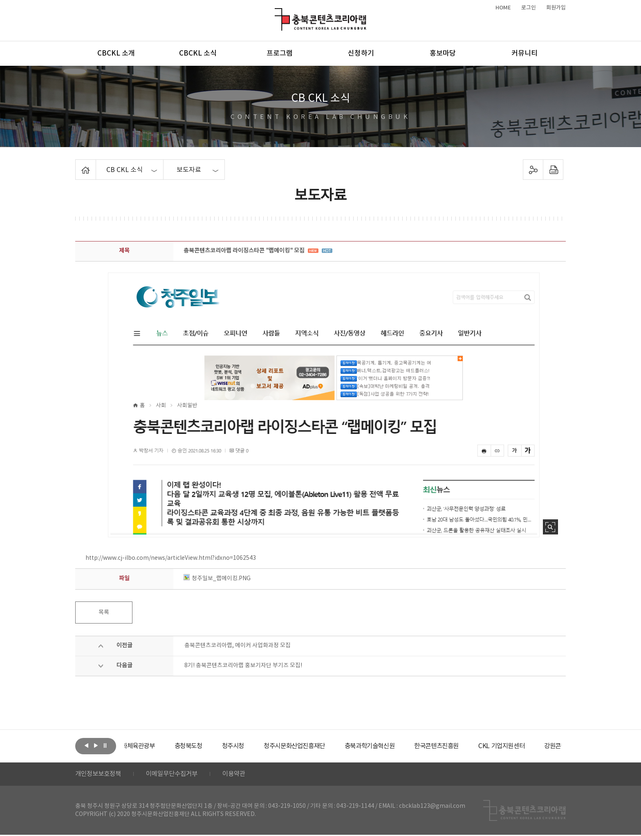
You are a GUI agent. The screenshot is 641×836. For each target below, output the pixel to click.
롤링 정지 (105, 745)
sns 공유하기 (533, 169)
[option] (155, 746)
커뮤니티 (524, 53)
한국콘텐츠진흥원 (471, 746)
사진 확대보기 (550, 527)
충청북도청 (210, 746)
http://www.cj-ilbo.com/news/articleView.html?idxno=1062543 (170, 558)
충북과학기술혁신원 (400, 746)
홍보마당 (443, 53)
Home (77, 164)
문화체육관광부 (155, 746)
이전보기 (86, 745)
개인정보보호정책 (99, 774)
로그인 (528, 7)
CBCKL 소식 (198, 53)
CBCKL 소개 (116, 53)
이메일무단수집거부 (176, 774)
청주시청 (257, 746)
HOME (503, 7)
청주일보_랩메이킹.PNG (217, 578)
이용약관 (241, 774)
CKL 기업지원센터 (538, 746)
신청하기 (361, 53)
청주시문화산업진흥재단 (321, 746)
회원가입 (556, 7)
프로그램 (280, 53)
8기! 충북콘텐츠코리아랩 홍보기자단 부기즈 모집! (243, 665)
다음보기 (96, 745)
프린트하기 (553, 169)
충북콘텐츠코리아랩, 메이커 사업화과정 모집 (237, 645)
